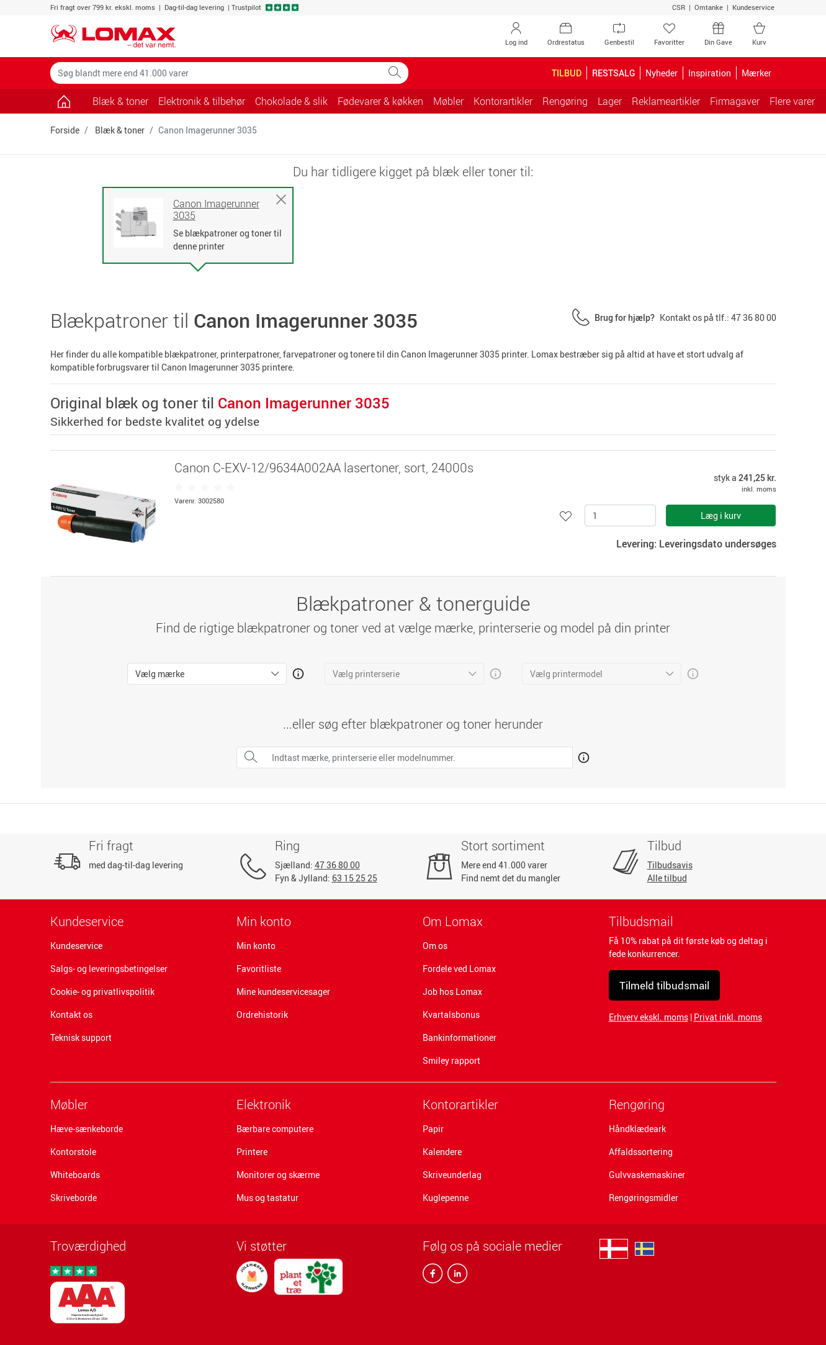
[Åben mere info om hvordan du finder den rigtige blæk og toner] (581, 755)
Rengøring (637, 1104)
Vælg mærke (159, 674)
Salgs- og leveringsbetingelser (109, 968)
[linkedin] (454, 1276)
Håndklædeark (637, 1129)
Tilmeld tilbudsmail (664, 985)
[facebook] (432, 1276)
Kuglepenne (446, 1197)
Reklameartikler (666, 101)
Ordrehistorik (262, 1014)
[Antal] (620, 515)
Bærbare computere (274, 1129)
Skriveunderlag (452, 1175)
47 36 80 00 (337, 865)
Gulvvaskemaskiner (647, 1175)
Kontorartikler (460, 1104)
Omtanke (708, 7)
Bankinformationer (459, 1037)
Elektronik (263, 1104)
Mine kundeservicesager (283, 991)
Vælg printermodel (566, 674)
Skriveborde (73, 1197)
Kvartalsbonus (451, 1014)
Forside (64, 130)
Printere (251, 1152)
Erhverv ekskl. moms (648, 1017)
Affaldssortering (641, 1152)
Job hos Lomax (452, 991)
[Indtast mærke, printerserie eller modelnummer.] (418, 757)
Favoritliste (258, 968)
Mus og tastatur (267, 1197)
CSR (678, 7)
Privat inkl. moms (728, 1017)
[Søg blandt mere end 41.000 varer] (216, 73)
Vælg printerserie (366, 674)
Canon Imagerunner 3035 (216, 210)
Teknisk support (81, 1037)
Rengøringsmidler (643, 1197)
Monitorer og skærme (278, 1175)
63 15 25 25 (354, 878)
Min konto (256, 945)
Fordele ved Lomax (459, 968)
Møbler (69, 1104)
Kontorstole (73, 1152)
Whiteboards (75, 1175)
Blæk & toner (120, 101)
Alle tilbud (667, 878)
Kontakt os (71, 1014)
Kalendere (442, 1152)
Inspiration (709, 73)
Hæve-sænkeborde (86, 1129)
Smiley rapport (451, 1060)
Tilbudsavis (670, 865)
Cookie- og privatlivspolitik (102, 991)
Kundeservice (753, 7)
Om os (435, 945)
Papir (433, 1129)
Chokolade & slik (291, 101)
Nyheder (661, 73)
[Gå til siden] (64, 101)
